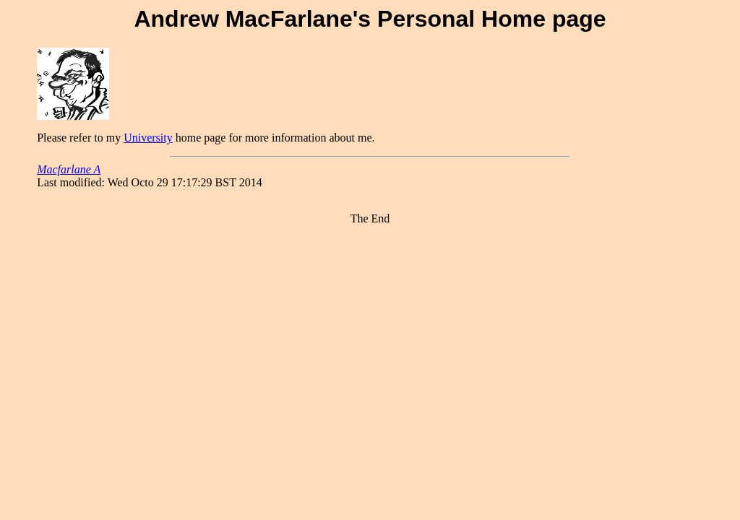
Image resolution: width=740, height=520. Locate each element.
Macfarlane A (68, 169)
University (148, 137)
